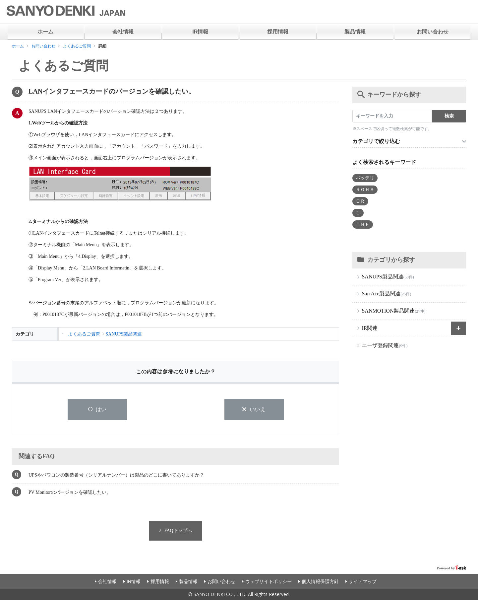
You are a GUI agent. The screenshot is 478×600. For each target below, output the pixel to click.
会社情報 (123, 32)
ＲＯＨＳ (365, 189)
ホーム (45, 32)
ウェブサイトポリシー (268, 581)
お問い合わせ (432, 32)
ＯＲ (360, 201)
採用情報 (277, 32)
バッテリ (365, 178)
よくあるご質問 (77, 46)
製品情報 (355, 32)
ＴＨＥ (363, 224)
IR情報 (200, 32)
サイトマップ (363, 581)
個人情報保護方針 (320, 581)
